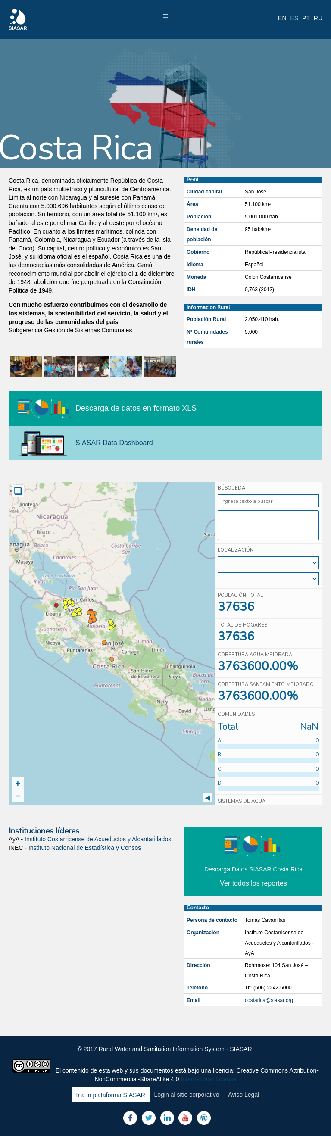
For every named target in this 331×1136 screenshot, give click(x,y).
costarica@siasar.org (269, 1000)
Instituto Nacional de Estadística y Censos (84, 847)
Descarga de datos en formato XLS (136, 408)
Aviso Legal (243, 1094)
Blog (204, 1118)
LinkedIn (167, 1118)
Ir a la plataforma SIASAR (110, 1094)
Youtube (185, 1118)
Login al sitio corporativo (186, 1094)
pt (306, 18)
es (294, 18)
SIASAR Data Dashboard (114, 442)
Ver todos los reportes (253, 883)
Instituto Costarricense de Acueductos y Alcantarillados (98, 839)
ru (318, 18)
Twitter (149, 1118)
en (282, 18)
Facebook (130, 1118)
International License (208, 1079)
